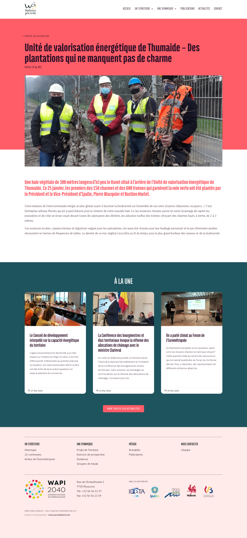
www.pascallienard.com (59, 515)
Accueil (127, 8)
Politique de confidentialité (60, 511)
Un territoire (142, 8)
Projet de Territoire (87, 450)
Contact (218, 8)
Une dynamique (165, 8)
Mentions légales (34, 511)
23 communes (33, 454)
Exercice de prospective (91, 454)
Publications (188, 8)
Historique (30, 450)
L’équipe (185, 450)
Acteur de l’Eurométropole (40, 459)
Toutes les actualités (37, 36)
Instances (82, 459)
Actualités (204, 8)
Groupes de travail (87, 463)
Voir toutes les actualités (123, 408)
